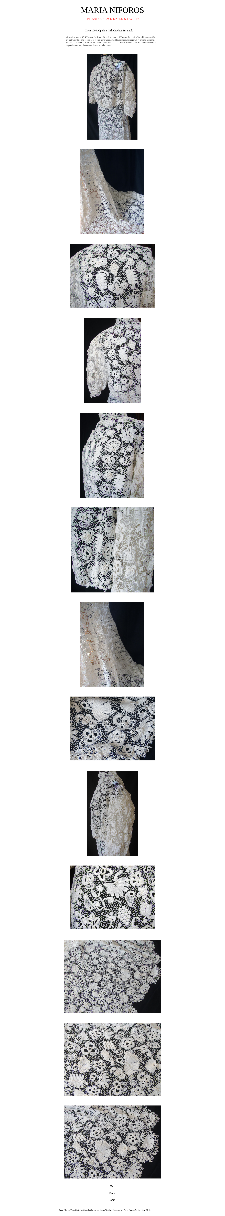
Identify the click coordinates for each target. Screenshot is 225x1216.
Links (148, 1209)
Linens (67, 1209)
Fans (72, 1209)
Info (144, 1209)
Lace (61, 1209)
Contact (137, 1209)
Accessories (118, 1209)
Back (112, 1192)
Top (112, 1185)
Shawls (86, 1209)
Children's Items (97, 1209)
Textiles (108, 1209)
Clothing (79, 1209)
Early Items (129, 1209)
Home (112, 1199)
